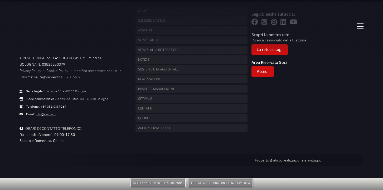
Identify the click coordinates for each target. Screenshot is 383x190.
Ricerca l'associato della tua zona (158, 183)
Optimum (145, 99)
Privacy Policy (30, 70)
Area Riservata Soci (154, 128)
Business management (156, 89)
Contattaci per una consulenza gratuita (220, 183)
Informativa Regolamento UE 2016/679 (51, 77)
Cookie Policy (57, 70)
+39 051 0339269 (53, 106)
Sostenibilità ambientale (158, 69)
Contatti (145, 108)
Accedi (263, 71)
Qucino (143, 118)
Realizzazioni (149, 79)
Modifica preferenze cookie (95, 70)
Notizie (143, 60)
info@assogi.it (46, 114)
